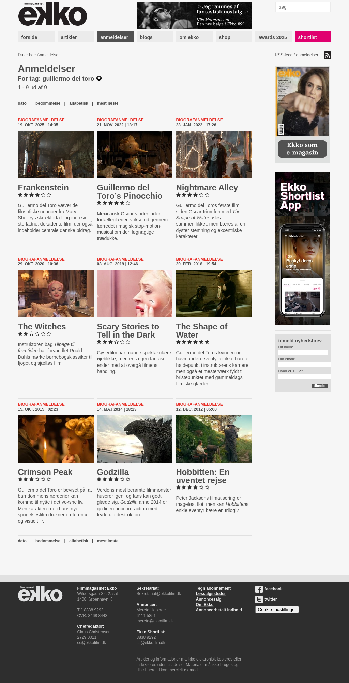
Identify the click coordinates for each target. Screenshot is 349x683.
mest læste (108, 103)
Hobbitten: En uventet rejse (203, 476)
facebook (269, 589)
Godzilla (112, 472)
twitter (266, 599)
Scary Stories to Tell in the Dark (128, 330)
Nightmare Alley (207, 187)
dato (22, 103)
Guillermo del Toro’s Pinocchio (129, 191)
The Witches (42, 326)
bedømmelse (47, 103)
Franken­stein (43, 187)
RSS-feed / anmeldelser (296, 54)
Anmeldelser (48, 54)
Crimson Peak (45, 472)
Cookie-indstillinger (277, 609)
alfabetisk (78, 103)
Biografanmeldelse (41, 120)
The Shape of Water (202, 330)
